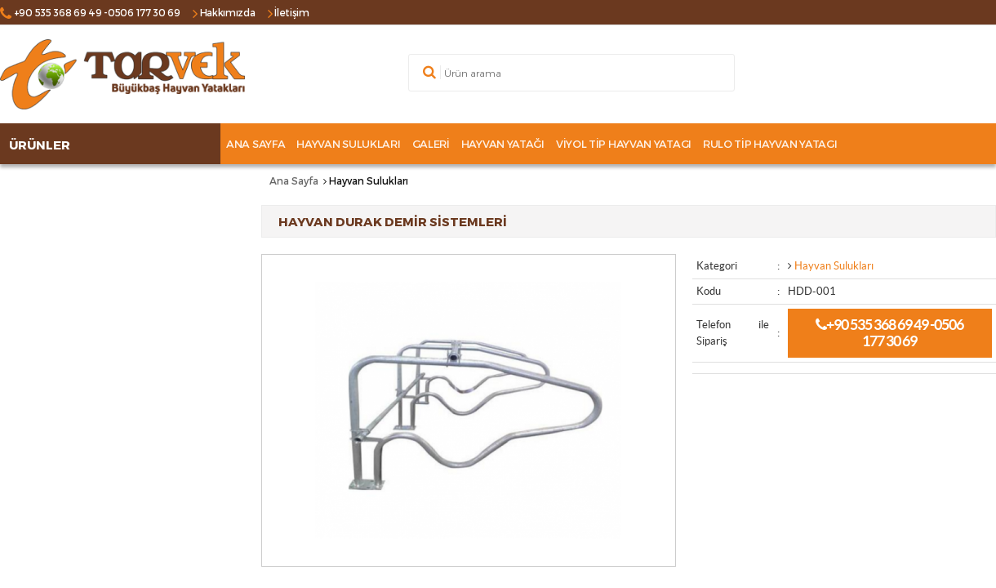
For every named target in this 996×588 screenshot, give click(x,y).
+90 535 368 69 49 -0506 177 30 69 (889, 333)
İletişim (291, 12)
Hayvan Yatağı (503, 143)
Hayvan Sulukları (348, 143)
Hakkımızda (228, 12)
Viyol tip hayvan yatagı (623, 143)
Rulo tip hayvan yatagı (770, 143)
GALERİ (431, 143)
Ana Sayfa (255, 143)
